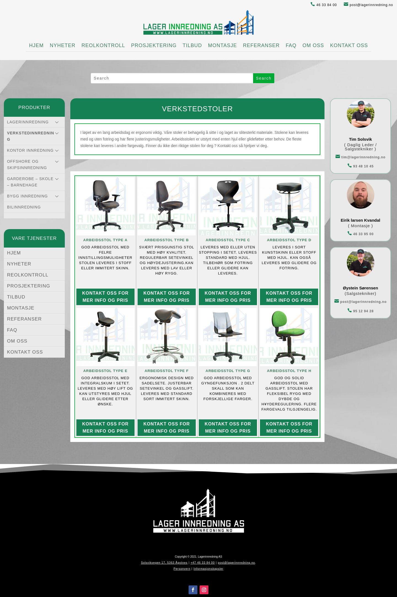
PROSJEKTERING (153, 45)
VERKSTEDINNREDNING (30, 136)
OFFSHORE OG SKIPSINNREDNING (27, 164)
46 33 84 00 (323, 5)
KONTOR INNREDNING (30, 150)
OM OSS (313, 45)
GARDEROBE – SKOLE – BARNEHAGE (30, 182)
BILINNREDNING (24, 207)
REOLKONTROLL (103, 45)
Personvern (182, 568)
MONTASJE (222, 45)
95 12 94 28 (360, 311)
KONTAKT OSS (349, 45)
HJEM (36, 45)
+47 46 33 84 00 (203, 562)
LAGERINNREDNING (28, 122)
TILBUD (192, 45)
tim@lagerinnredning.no (361, 157)
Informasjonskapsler (208, 568)
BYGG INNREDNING (27, 196)
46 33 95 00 (360, 234)
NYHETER (62, 45)
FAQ (291, 45)
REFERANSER (261, 45)
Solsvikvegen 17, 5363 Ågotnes (164, 562)
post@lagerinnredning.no (368, 5)
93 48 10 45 (360, 166)
